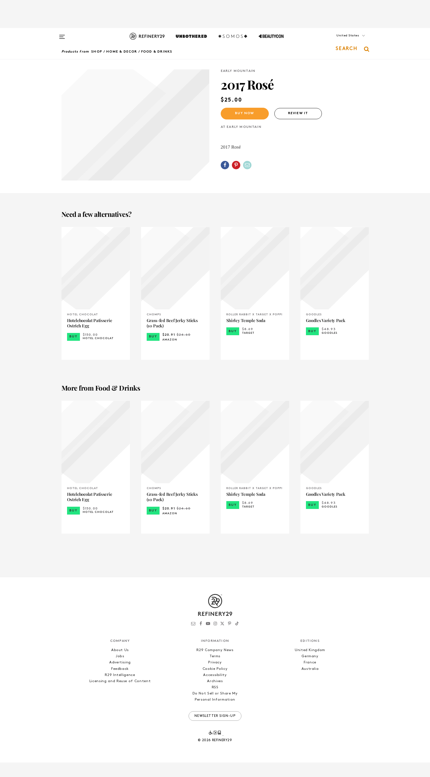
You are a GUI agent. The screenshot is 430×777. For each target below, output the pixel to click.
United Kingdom (310, 665)
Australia (310, 683)
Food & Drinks (156, 51)
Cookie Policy (215, 683)
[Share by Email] (247, 165)
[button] (341, 41)
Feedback (120, 683)
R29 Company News (214, 665)
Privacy (215, 677)
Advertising (120, 677)
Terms (215, 671)
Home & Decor (121, 51)
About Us (120, 665)
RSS (215, 702)
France (310, 677)
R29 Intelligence (120, 689)
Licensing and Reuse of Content (120, 696)
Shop (96, 51)
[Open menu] (62, 34)
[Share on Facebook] (225, 165)
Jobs (120, 671)
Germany (310, 671)
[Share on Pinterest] (236, 165)
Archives (215, 696)
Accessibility (215, 689)
